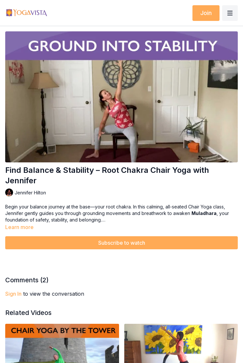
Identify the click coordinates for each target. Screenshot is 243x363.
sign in (13, 293)
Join (206, 12)
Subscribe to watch (121, 242)
